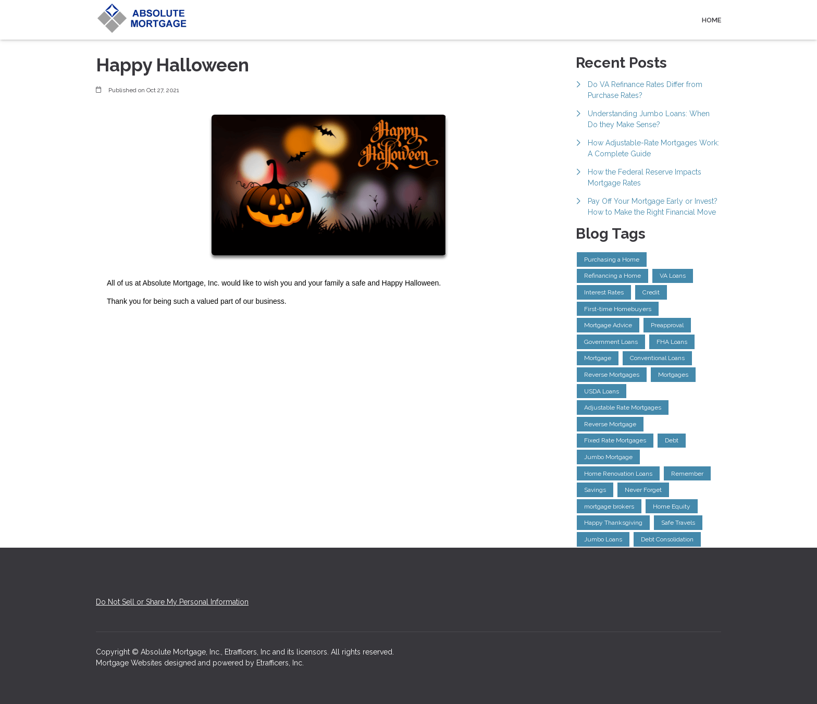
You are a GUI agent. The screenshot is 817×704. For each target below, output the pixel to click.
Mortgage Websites (130, 663)
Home (711, 20)
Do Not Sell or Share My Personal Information (172, 602)
